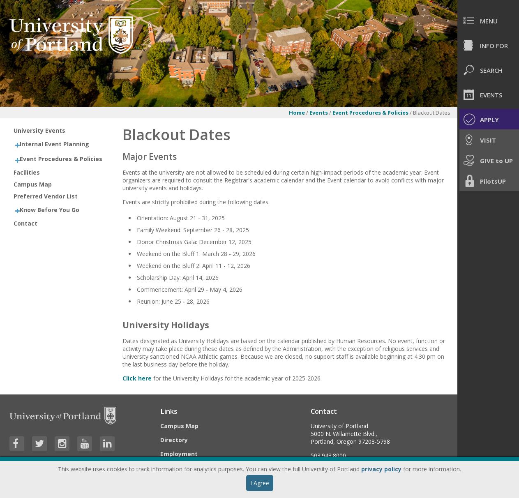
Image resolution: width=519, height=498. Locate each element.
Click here (137, 378)
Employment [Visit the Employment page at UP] (179, 454)
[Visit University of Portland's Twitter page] (39, 443)
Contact (25, 223)
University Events (39, 130)
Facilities (27, 172)
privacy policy (381, 469)
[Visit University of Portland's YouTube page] (84, 443)
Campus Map (33, 184)
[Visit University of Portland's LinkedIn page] (107, 443)
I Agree (259, 483)
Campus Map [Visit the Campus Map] (179, 426)
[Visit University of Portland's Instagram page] (62, 443)
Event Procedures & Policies (371, 112)
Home (297, 112)
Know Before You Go (49, 210)
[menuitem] (488, 20)
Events (319, 112)
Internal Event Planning (54, 144)
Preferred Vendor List (46, 196)
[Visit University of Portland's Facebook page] (16, 443)
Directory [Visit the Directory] (174, 440)
